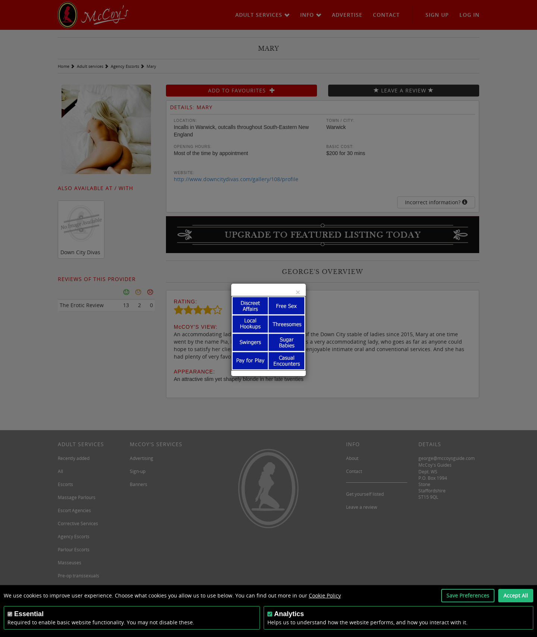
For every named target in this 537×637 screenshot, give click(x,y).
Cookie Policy (325, 595)
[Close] (298, 292)
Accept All (515, 595)
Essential (29, 614)
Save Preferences (467, 595)
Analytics (289, 614)
